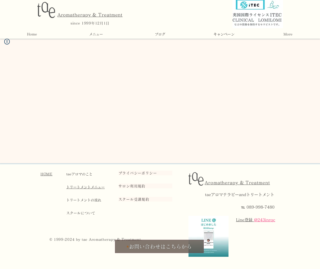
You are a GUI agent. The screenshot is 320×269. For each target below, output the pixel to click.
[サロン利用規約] (145, 186)
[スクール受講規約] (145, 199)
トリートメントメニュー (85, 187)
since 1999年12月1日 (90, 23)
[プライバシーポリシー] (145, 173)
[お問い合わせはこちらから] (159, 246)
